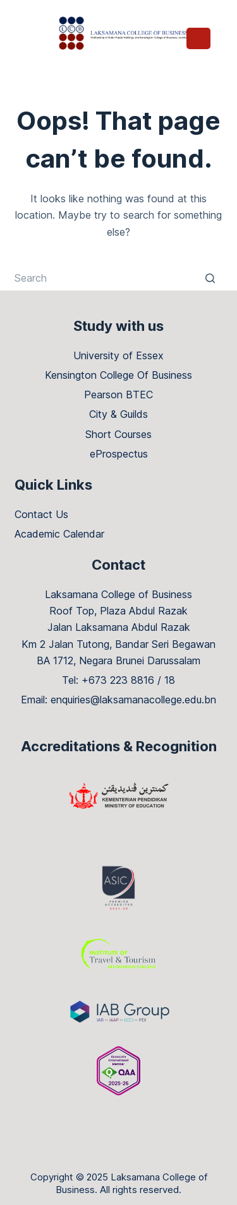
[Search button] (210, 278)
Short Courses (118, 434)
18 (169, 680)
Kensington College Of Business (118, 375)
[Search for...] (119, 278)
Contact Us (41, 514)
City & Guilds (118, 414)
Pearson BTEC (118, 394)
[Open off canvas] (198, 38)
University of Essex (118, 355)
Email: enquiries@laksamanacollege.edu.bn (118, 699)
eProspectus (119, 453)
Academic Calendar (59, 534)
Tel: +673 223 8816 (108, 680)
